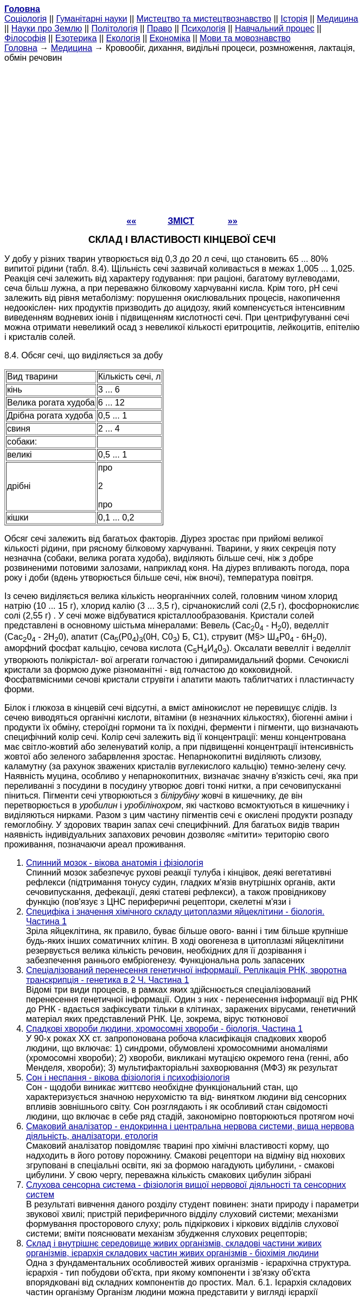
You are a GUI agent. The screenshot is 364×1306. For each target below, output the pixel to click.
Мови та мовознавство (245, 38)
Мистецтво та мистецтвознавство (204, 18)
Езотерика (76, 38)
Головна (20, 48)
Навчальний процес (275, 28)
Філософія (25, 38)
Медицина (337, 18)
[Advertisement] (182, 139)
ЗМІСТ (181, 221)
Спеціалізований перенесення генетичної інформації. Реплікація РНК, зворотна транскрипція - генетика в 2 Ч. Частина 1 (186, 975)
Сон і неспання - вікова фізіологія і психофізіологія (127, 1077)
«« (131, 221)
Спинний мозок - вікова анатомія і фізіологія (114, 862)
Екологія (123, 38)
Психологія (203, 28)
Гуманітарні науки (91, 18)
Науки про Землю (46, 28)
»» (233, 221)
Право (160, 28)
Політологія (114, 28)
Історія (294, 18)
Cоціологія (25, 18)
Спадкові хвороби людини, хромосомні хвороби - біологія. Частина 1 (164, 1028)
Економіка (170, 38)
